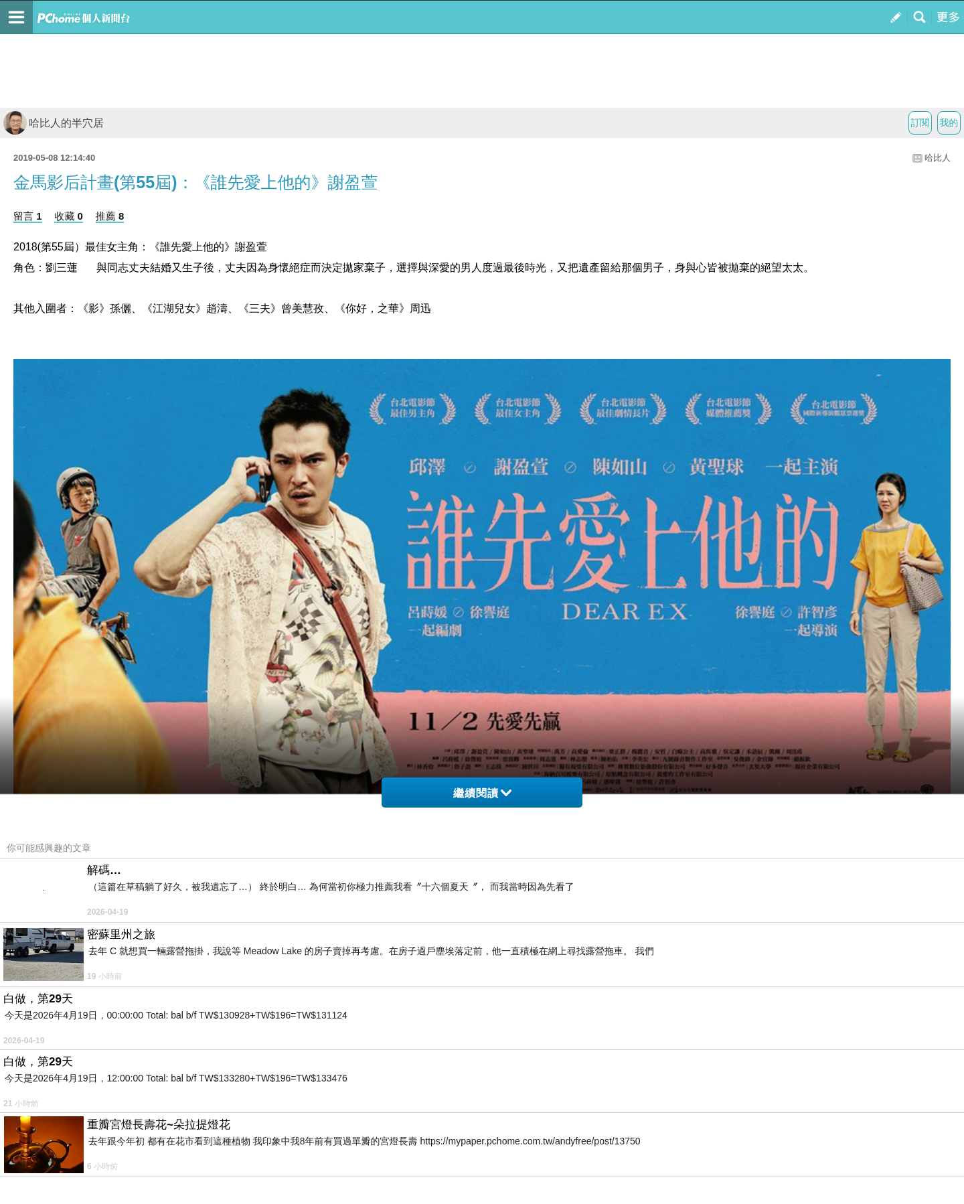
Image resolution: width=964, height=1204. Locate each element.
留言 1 (27, 216)
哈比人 (938, 158)
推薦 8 (110, 216)
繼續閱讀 (482, 793)
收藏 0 (68, 216)
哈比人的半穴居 (53, 123)
